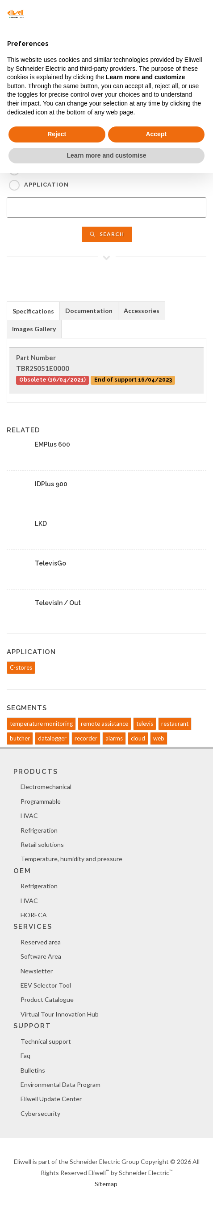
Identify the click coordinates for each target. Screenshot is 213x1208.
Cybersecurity (40, 1113)
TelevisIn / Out (58, 602)
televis (144, 723)
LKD (41, 523)
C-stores (21, 667)
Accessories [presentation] (141, 310)
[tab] (33, 310)
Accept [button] (156, 134)
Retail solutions (42, 844)
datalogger (52, 738)
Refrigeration (39, 830)
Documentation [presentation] (89, 310)
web (158, 738)
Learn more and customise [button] (106, 155)
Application (46, 184)
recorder (86, 738)
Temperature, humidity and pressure (71, 858)
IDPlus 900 (51, 484)
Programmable (41, 801)
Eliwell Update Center (51, 1098)
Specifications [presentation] (33, 311)
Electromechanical (46, 786)
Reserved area (41, 942)
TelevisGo (50, 563)
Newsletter (37, 971)
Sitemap (106, 1184)
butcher (20, 738)
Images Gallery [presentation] (34, 329)
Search (106, 234)
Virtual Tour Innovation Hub (60, 1014)
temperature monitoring (41, 723)
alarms (114, 738)
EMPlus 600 (52, 444)
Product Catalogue (47, 999)
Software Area (41, 956)
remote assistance (104, 723)
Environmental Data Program (60, 1084)
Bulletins (33, 1070)
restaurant (174, 723)
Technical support (46, 1041)
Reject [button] (56, 134)
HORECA (34, 915)
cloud (138, 738)
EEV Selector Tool (46, 985)
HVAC (29, 815)
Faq (25, 1055)
